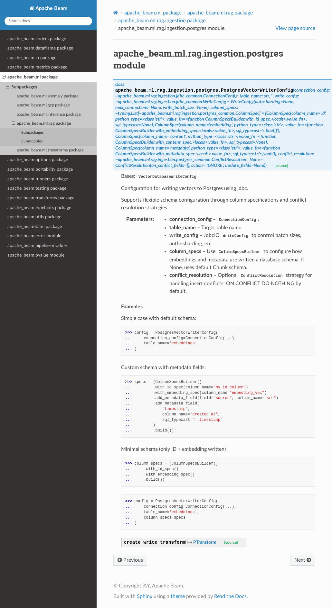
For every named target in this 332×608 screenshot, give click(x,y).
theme (178, 596)
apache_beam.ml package (30, 77)
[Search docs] (48, 21)
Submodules (32, 141)
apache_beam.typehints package (39, 207)
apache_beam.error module (34, 235)
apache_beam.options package (37, 159)
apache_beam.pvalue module (35, 255)
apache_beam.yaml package (34, 226)
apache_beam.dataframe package (40, 48)
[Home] (115, 12)
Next (302, 560)
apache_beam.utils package (34, 216)
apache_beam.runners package (37, 179)
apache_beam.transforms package (40, 197)
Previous (130, 560)
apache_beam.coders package (36, 38)
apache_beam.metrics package (37, 67)
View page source (295, 28)
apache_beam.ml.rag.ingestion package (161, 20)
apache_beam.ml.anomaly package (48, 96)
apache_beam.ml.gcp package (43, 105)
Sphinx (144, 596)
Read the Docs (230, 596)
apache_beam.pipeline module (37, 245)
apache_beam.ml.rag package (41, 124)
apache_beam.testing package (36, 188)
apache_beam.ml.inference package (49, 115)
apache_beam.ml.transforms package (50, 150)
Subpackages (21, 87)
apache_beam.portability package (40, 169)
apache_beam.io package (31, 57)
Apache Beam (50, 8)
